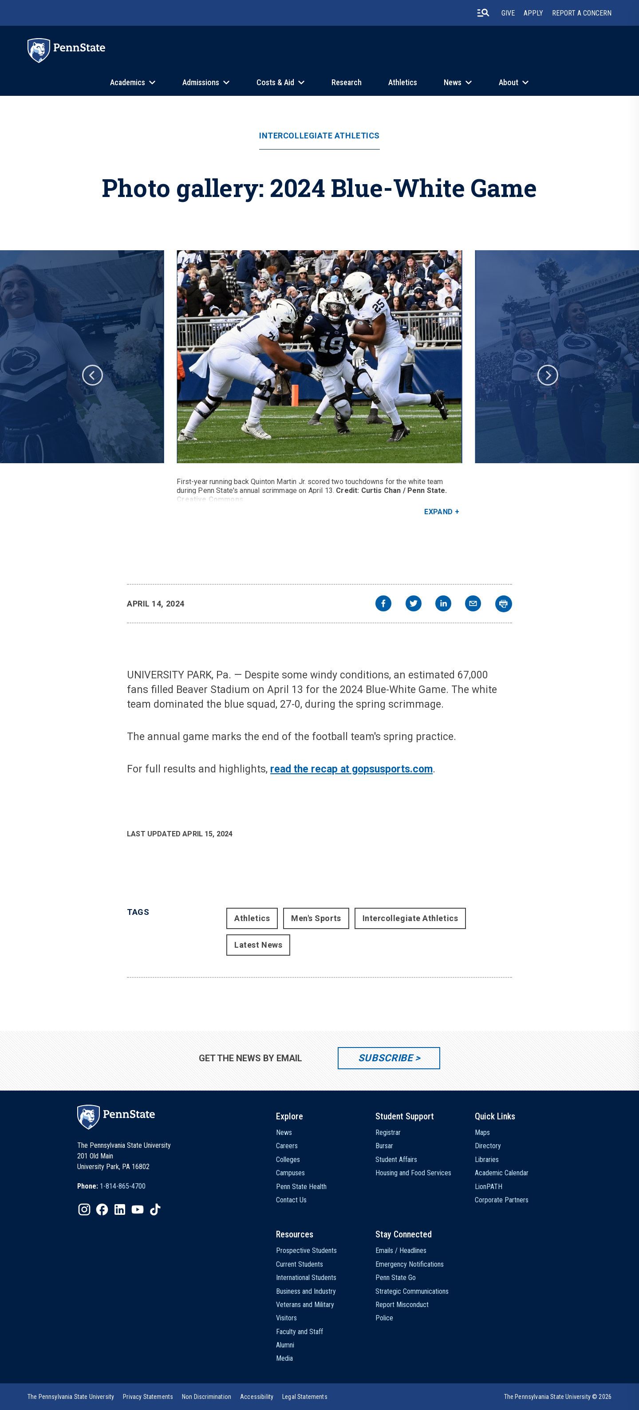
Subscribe (385, 1057)
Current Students (299, 1264)
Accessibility (256, 1396)
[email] (473, 604)
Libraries (487, 1159)
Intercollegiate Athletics (319, 135)
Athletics (402, 82)
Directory (488, 1146)
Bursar (384, 1146)
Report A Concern (581, 13)
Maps (482, 1132)
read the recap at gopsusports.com (351, 769)
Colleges (288, 1159)
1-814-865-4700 (123, 1186)
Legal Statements (304, 1396)
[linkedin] (443, 604)
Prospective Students (306, 1250)
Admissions (200, 82)
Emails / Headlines (400, 1250)
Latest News (258, 944)
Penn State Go (395, 1277)
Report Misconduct (402, 1304)
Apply (533, 13)
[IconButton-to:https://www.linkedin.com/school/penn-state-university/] (120, 1209)
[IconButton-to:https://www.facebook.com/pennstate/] (102, 1209)
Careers (287, 1146)
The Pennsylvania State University (71, 1396)
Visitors (286, 1318)
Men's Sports (316, 918)
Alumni (285, 1345)
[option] (319, 383)
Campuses (290, 1173)
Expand (438, 512)
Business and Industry (306, 1291)
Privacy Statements (148, 1396)
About (508, 82)
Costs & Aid (275, 82)
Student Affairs (396, 1159)
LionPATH (488, 1186)
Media (284, 1358)
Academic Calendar (502, 1173)
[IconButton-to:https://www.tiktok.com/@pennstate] (155, 1209)
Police (384, 1318)
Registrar (388, 1132)
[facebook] (383, 604)
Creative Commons (210, 499)
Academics (127, 82)
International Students (306, 1277)
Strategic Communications (412, 1291)
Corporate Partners (502, 1200)
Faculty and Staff (299, 1331)
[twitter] (414, 604)
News (453, 82)
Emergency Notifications (409, 1264)
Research (346, 82)
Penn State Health (301, 1186)
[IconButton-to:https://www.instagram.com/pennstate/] (84, 1209)
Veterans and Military (305, 1304)
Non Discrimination (206, 1396)
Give (508, 13)
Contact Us (291, 1200)
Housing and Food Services (413, 1173)
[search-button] (483, 13)
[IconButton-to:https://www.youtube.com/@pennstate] (137, 1209)
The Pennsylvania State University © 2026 (557, 1396)
